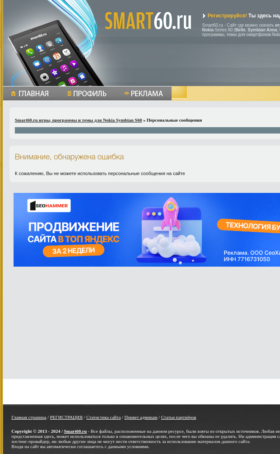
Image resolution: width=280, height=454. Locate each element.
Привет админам (141, 417)
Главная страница (28, 417)
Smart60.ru (75, 431)
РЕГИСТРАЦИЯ (66, 417)
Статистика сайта (103, 417)
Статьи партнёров (178, 417)
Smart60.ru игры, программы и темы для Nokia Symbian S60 (78, 120)
